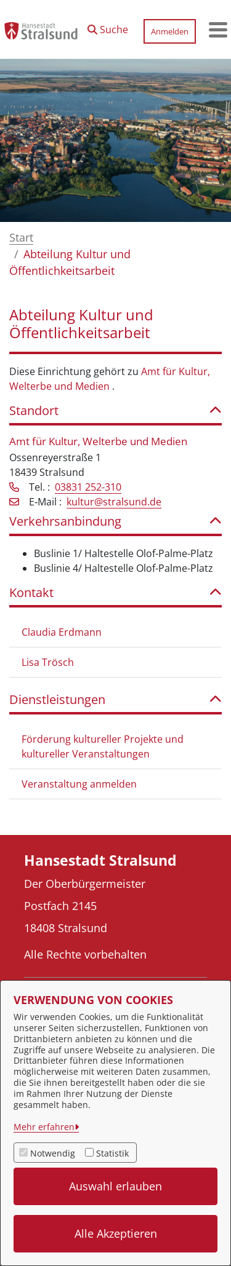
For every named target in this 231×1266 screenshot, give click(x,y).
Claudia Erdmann (62, 632)
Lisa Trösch (48, 662)
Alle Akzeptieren (116, 1233)
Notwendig (52, 1153)
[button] (107, 26)
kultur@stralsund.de (114, 501)
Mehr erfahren (44, 1127)
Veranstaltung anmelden (79, 784)
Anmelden (169, 31)
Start (21, 237)
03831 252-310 (88, 487)
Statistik (112, 1153)
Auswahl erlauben (115, 1186)
